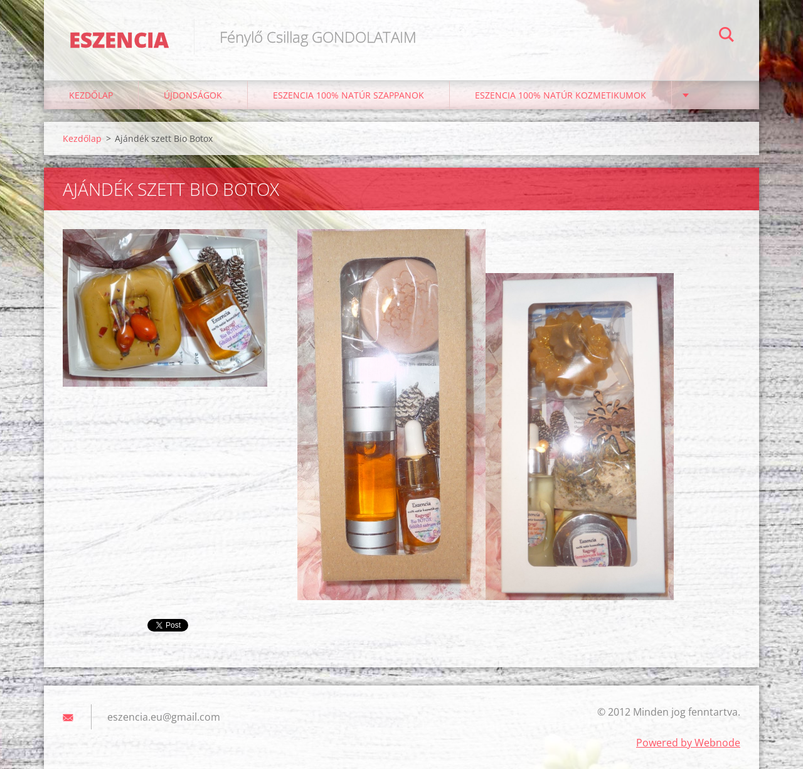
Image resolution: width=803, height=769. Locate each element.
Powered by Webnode (688, 743)
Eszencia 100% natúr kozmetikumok (560, 95)
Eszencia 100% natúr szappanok (348, 95)
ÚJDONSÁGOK (193, 95)
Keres (726, 36)
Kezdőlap (91, 95)
